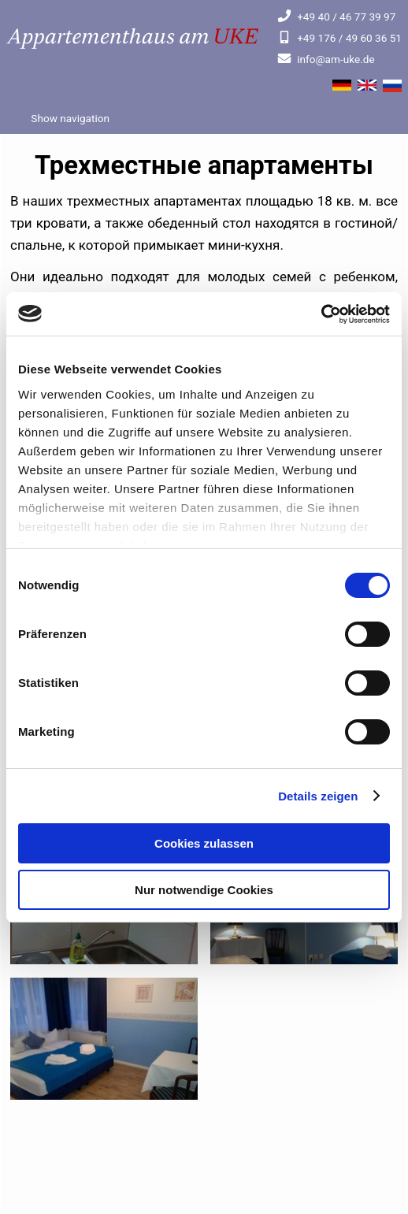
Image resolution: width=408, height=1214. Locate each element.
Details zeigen (318, 796)
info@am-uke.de (325, 59)
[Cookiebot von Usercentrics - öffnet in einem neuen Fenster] (321, 314)
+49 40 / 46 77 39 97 (336, 16)
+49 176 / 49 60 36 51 (339, 38)
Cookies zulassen (204, 843)
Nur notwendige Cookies (204, 890)
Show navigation (68, 118)
